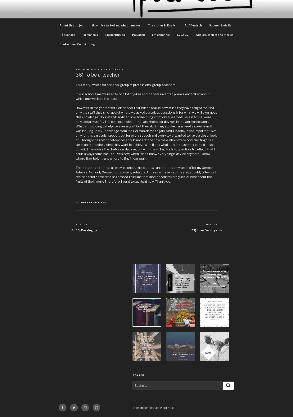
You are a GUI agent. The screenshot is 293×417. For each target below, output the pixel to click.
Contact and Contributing (77, 44)
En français (90, 34)
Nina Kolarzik (112, 69)
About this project (72, 25)
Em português (115, 34)
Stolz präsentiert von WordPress (153, 407)
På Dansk (138, 34)
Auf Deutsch (193, 25)
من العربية (183, 34)
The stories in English (162, 25)
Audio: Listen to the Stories (214, 34)
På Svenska (67, 34)
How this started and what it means (116, 25)
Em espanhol (161, 34)
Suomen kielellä (220, 25)
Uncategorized (94, 202)
